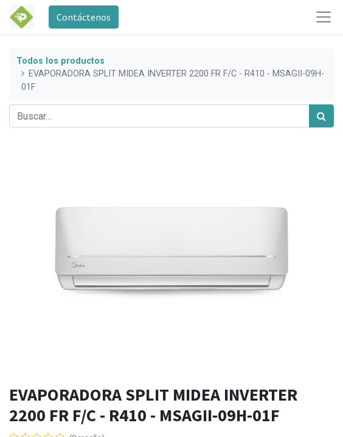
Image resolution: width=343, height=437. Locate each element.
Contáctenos (84, 17)
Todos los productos (60, 61)
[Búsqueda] (321, 115)
